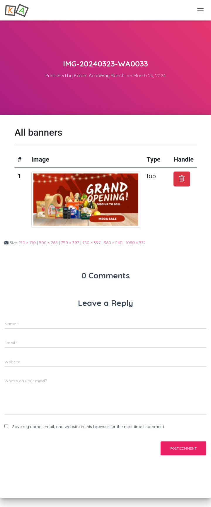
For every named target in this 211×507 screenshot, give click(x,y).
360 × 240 (113, 242)
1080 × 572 (136, 242)
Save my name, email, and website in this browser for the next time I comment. (88, 426)
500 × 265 (48, 242)
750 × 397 (70, 242)
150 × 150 (27, 242)
